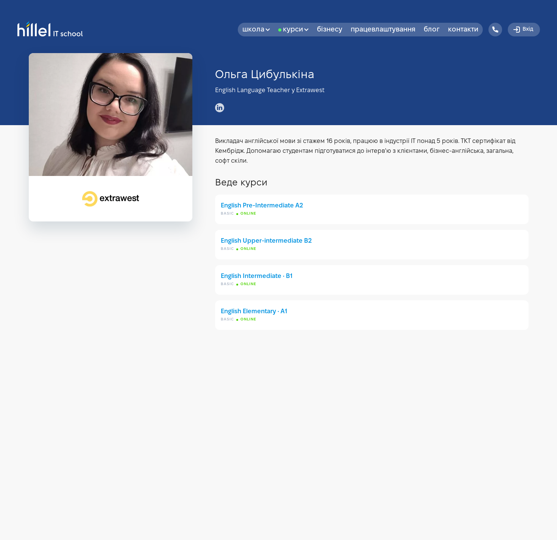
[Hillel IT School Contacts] (495, 29)
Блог (432, 30)
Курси (296, 30)
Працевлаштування (383, 30)
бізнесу (329, 30)
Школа (256, 30)
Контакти (463, 30)
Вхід (522, 29)
